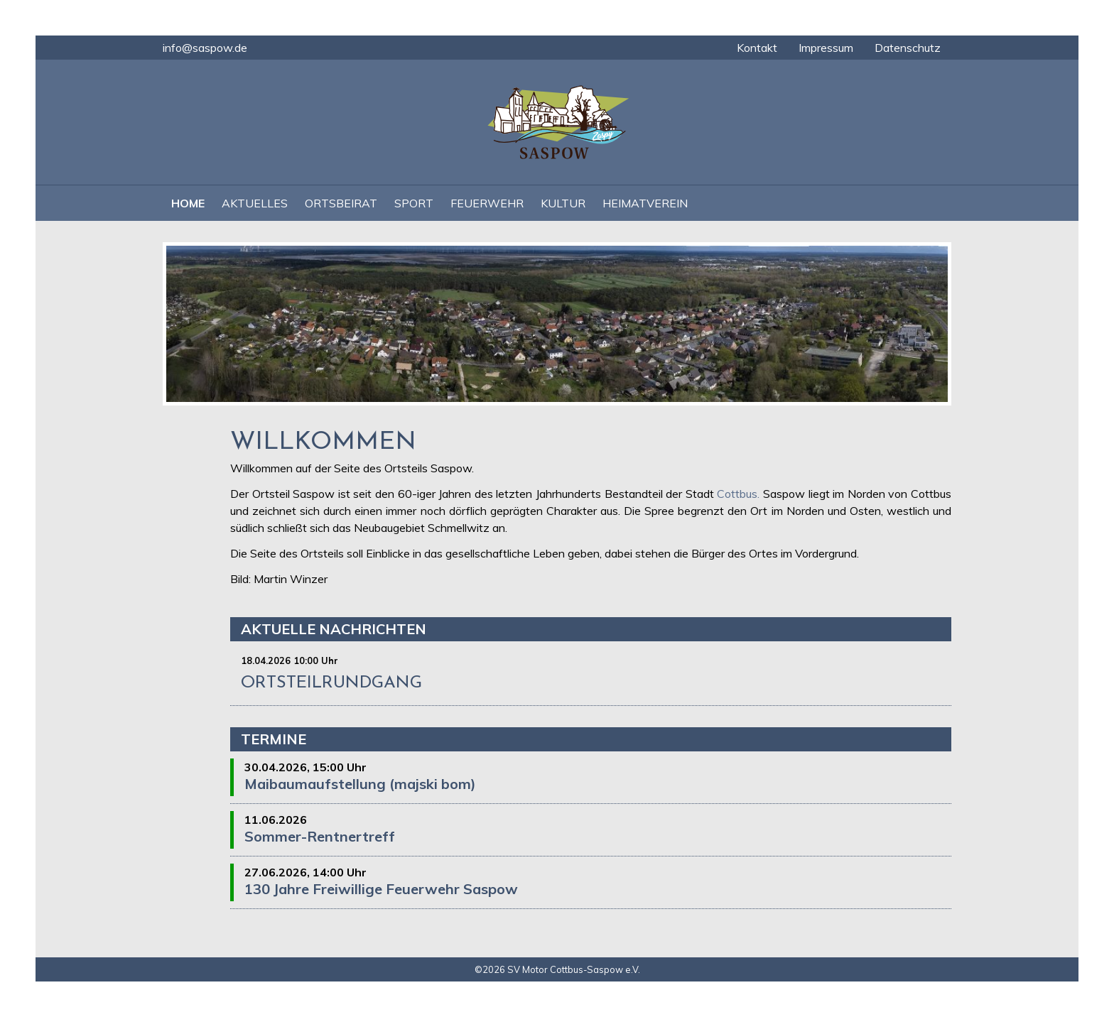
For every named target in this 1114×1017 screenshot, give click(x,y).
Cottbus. (738, 493)
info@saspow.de (205, 47)
